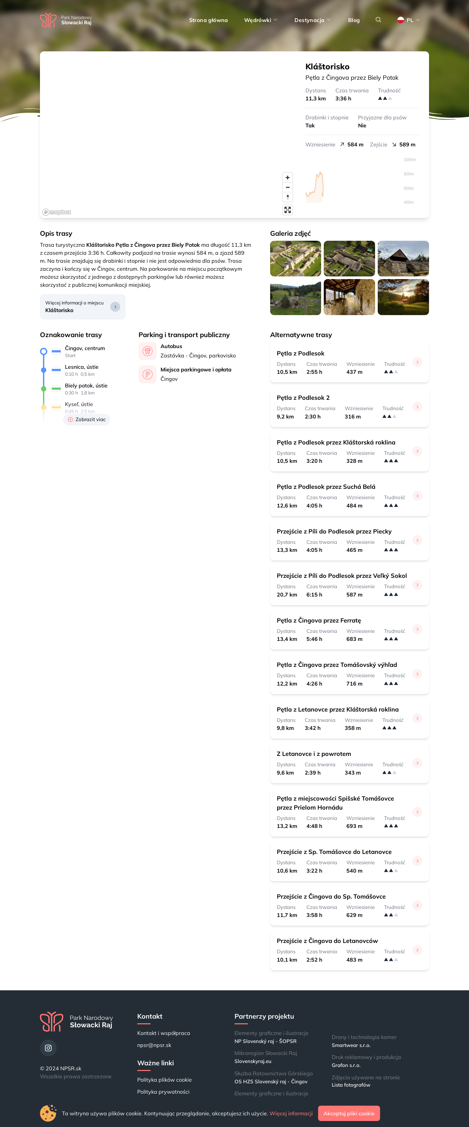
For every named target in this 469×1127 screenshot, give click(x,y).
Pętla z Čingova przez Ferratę (319, 620)
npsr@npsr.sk (154, 1045)
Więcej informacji (291, 1113)
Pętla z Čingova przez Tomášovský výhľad (337, 665)
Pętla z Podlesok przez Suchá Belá (326, 486)
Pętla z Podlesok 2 (303, 397)
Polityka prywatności (163, 1091)
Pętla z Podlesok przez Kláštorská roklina (336, 442)
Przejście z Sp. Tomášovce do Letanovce (334, 852)
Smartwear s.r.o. (351, 1045)
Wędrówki (261, 20)
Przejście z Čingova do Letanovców (327, 941)
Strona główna (208, 20)
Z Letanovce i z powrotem (314, 754)
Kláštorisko (59, 310)
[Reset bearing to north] (287, 197)
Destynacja (313, 20)
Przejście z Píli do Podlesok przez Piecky (334, 531)
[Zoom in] (287, 177)
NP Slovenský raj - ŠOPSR (265, 1041)
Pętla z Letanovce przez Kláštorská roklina (338, 709)
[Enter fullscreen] (287, 210)
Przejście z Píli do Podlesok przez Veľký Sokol (342, 576)
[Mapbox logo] (56, 212)
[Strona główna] (66, 20)
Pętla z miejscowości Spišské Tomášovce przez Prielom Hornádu (335, 803)
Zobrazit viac (87, 419)
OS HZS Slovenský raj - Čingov (270, 1081)
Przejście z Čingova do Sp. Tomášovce (331, 896)
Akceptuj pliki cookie (349, 1113)
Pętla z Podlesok (300, 353)
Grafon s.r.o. (346, 1065)
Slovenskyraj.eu (252, 1061)
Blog (354, 20)
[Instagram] (48, 1048)
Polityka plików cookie (164, 1079)
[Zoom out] (287, 187)
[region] (168, 134)
